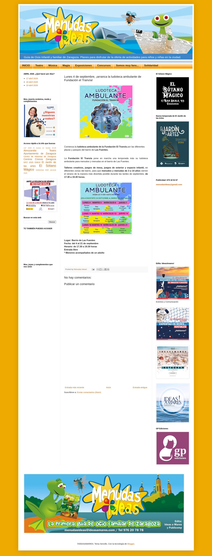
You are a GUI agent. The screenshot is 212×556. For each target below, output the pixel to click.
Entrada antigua (140, 387)
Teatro (39, 65)
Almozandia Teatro (40, 150)
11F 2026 (28, 148)
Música (52, 65)
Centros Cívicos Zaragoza (40, 159)
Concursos (104, 65)
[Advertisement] (106, 365)
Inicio (108, 387)
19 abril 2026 (32, 85)
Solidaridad (151, 65)
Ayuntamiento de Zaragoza (40, 153)
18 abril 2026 (32, 82)
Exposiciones (83, 65)
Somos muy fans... (127, 65)
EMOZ (37, 162)
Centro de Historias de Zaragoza (40, 156)
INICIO (26, 65)
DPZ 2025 (28, 162)
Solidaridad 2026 (42, 170)
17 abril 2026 (32, 78)
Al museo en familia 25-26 (44, 148)
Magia (66, 65)
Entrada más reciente (74, 387)
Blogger (130, 544)
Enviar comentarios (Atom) (89, 392)
